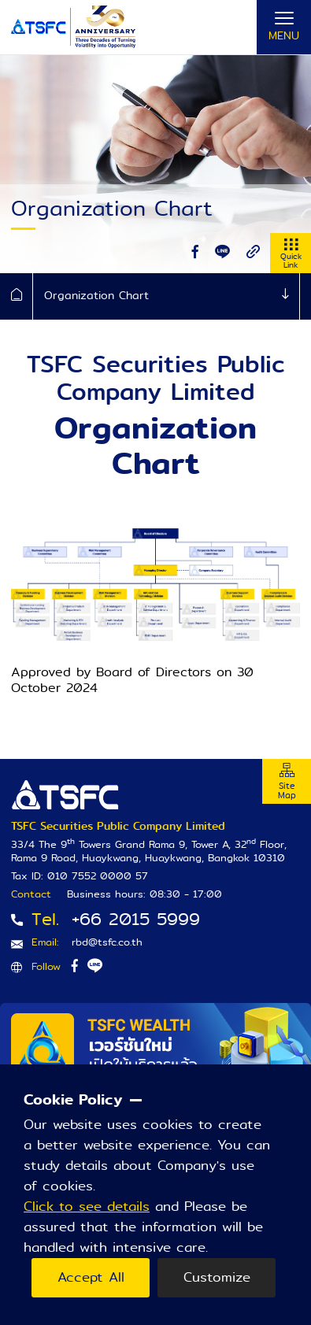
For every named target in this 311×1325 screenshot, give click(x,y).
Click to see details (87, 1206)
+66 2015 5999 (136, 919)
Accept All (90, 1277)
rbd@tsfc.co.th (107, 942)
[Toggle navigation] (284, 27)
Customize (216, 1277)
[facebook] (195, 252)
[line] (222, 252)
